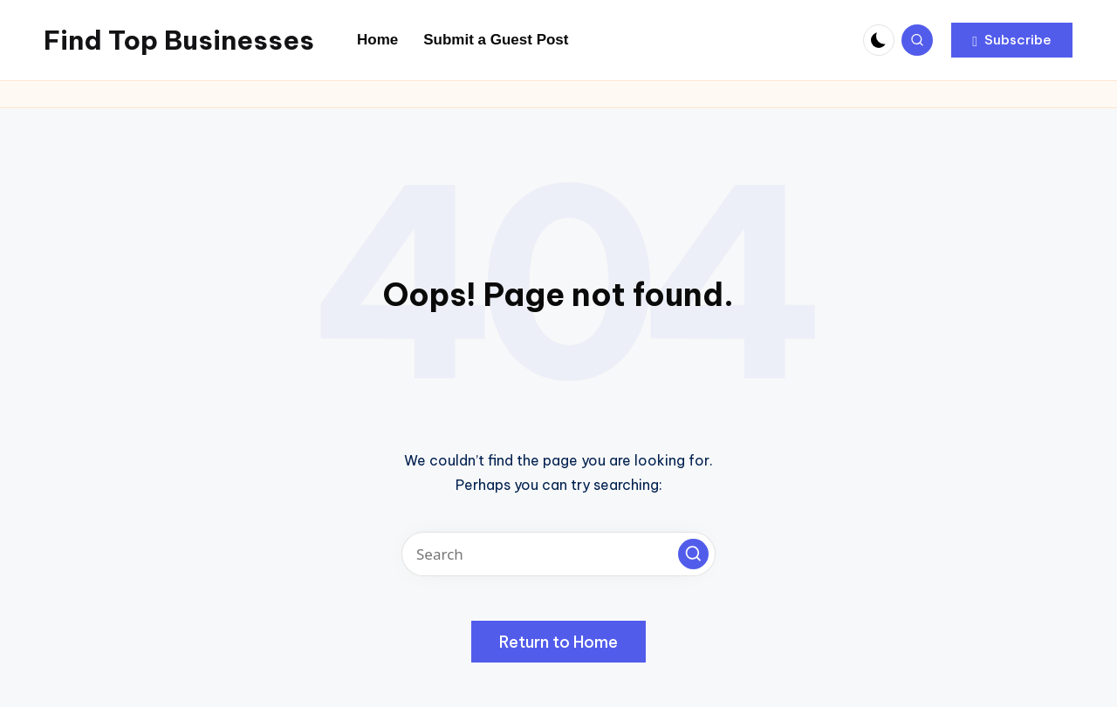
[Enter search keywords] (558, 554)
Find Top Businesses (179, 40)
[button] (1011, 40)
